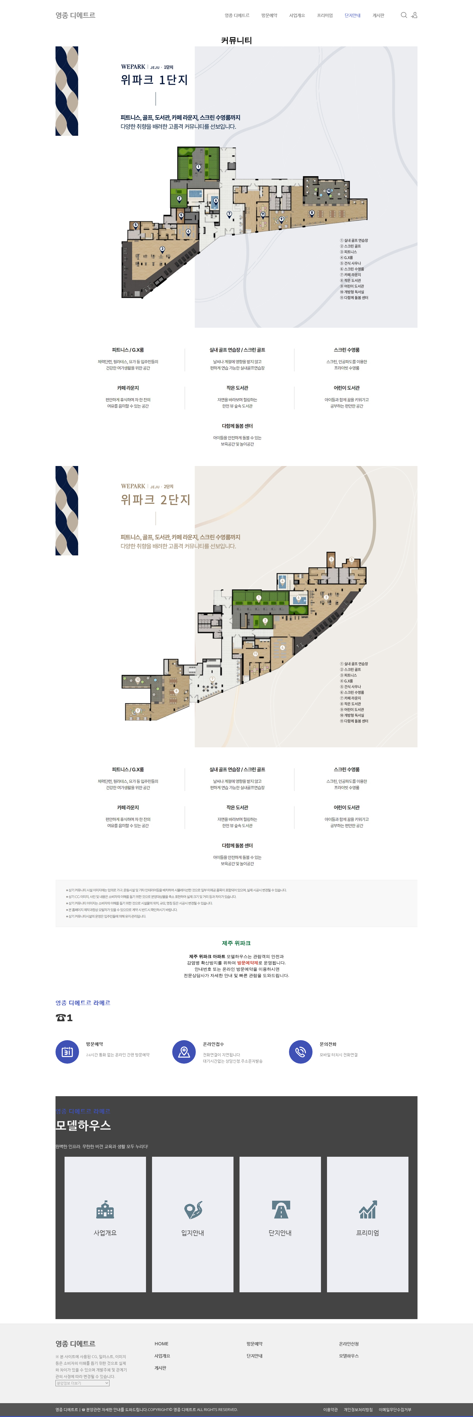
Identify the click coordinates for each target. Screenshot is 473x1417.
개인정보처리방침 (358, 1409)
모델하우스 (349, 1356)
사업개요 (297, 15)
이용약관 (330, 1409)
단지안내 (352, 15)
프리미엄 (325, 15)
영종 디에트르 (237, 15)
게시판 (378, 15)
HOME (161, 1343)
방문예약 (269, 15)
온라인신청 (349, 1343)
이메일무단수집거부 (395, 1409)
